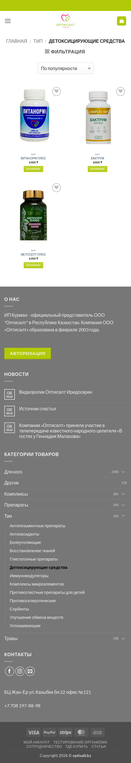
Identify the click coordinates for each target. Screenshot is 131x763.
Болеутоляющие (25, 542)
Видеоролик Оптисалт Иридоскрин (55, 392)
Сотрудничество (44, 746)
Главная (16, 41)
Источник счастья (37, 408)
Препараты (16, 504)
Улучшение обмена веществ (36, 617)
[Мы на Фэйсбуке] (9, 671)
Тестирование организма (80, 742)
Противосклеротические (33, 600)
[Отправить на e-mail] (30, 671)
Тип (38, 41)
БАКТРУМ (97, 158)
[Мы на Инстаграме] (20, 671)
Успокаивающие (25, 625)
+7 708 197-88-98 (22, 705)
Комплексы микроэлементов (37, 584)
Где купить (77, 746)
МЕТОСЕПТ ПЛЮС (33, 254)
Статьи (99, 746)
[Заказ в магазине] (65, 68)
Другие (11, 482)
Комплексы (16, 494)
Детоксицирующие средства (39, 567)
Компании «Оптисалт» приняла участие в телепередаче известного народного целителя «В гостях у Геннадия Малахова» (70, 430)
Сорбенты (19, 608)
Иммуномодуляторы (29, 575)
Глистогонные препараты (33, 559)
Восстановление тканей (32, 550)
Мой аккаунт (36, 742)
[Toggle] (123, 471)
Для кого (13, 471)
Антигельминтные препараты (38, 525)
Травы (11, 638)
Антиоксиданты (24, 534)
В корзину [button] (33, 168)
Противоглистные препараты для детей (47, 592)
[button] (7, 21)
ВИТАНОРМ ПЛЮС (33, 158)
